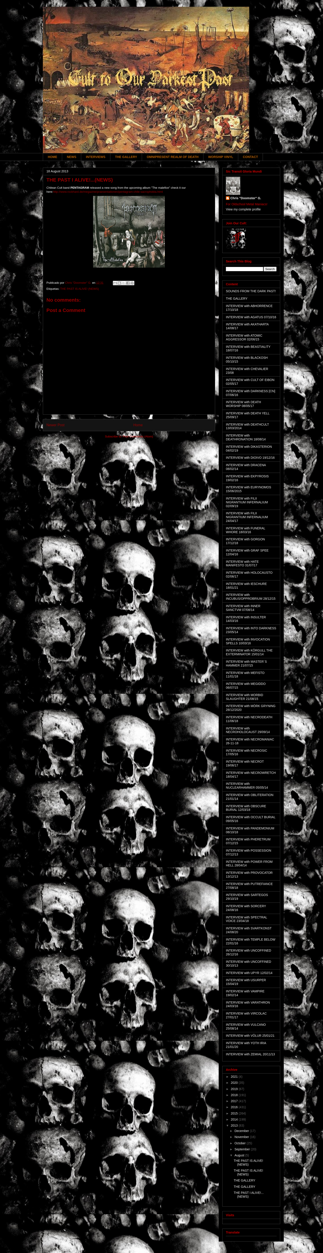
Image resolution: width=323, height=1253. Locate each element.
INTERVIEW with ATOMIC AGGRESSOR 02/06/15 (244, 337)
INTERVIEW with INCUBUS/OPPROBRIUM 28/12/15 (250, 596)
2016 (235, 1107)
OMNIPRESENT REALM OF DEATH (173, 157)
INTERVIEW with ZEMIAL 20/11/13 (250, 1054)
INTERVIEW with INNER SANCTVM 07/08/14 (243, 608)
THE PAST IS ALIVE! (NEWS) (79, 288)
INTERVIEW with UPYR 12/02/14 (249, 973)
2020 (235, 1082)
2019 (235, 1089)
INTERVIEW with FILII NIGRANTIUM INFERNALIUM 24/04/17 (247, 517)
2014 (235, 1119)
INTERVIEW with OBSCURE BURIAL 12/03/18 (246, 808)
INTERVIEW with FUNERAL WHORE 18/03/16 (245, 530)
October (240, 1143)
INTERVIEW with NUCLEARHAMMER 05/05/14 (247, 785)
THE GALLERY (126, 157)
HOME (52, 157)
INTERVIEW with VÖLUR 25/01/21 (250, 1035)
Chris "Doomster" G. (245, 198)
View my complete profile (243, 209)
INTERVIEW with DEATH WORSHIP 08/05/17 (243, 404)
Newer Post (55, 425)
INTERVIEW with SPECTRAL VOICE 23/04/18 (246, 919)
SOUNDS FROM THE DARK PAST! (251, 291)
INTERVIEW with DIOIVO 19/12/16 (250, 457)
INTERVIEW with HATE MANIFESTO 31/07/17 (242, 563)
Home (138, 425)
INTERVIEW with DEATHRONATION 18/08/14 (246, 437)
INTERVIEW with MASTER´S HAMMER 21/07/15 (246, 663)
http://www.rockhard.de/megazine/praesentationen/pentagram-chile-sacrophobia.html (108, 191)
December (242, 1131)
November (242, 1137)
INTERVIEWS (95, 157)
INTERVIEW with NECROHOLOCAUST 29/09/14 (248, 730)
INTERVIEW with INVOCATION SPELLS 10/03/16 (248, 641)
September (242, 1149)
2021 (235, 1076)
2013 (235, 1125)
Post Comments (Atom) (138, 436)
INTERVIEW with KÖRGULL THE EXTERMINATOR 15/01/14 (249, 652)
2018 (235, 1095)
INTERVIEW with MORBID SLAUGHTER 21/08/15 (244, 697)
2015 (235, 1113)
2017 (235, 1101)
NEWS (71, 157)
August (239, 1155)
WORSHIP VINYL (220, 157)
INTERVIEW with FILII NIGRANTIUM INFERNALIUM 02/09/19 (247, 502)
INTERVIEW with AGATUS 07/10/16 (251, 317)
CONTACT (250, 157)
